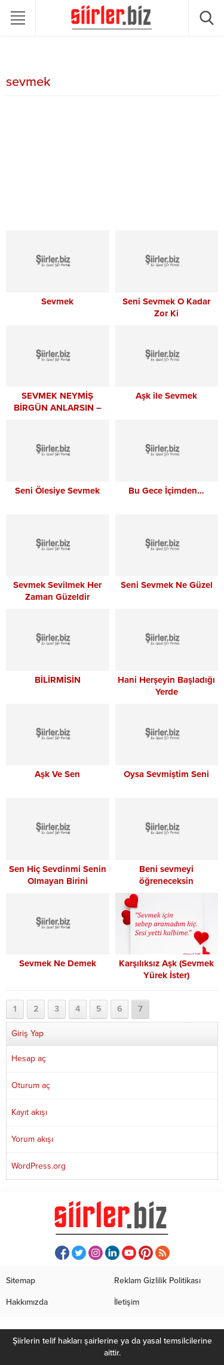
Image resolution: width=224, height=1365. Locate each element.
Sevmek (57, 301)
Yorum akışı (32, 1139)
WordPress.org (38, 1166)
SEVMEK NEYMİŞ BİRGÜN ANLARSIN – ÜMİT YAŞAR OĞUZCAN (57, 407)
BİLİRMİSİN (58, 679)
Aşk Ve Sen (57, 774)
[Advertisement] (112, 164)
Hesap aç (28, 1058)
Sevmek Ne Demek (57, 963)
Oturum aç (30, 1085)
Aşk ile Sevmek (166, 395)
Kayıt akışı (29, 1112)
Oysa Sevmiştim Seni (166, 774)
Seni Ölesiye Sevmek (57, 490)
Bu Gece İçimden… (166, 490)
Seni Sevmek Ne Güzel (167, 585)
